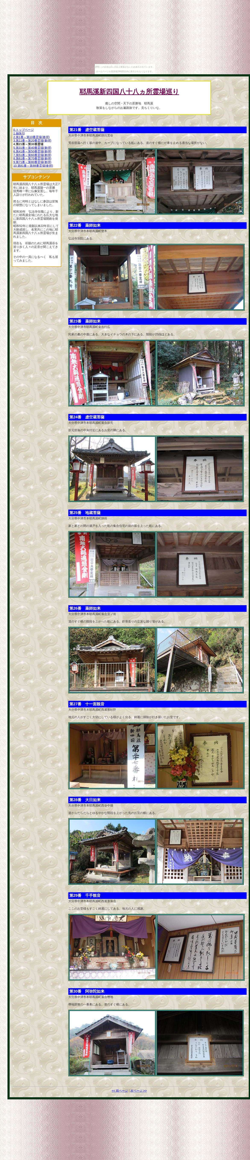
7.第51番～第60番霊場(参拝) (32, 155)
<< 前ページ (120, 1090)
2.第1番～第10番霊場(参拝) (31, 137)
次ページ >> (138, 1090)
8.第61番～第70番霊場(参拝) (32, 158)
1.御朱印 (19, 133)
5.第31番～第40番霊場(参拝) (32, 147)
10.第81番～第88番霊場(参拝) (33, 165)
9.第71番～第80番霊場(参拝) (32, 162)
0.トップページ (23, 129)
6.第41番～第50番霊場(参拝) (32, 151)
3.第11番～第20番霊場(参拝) (32, 140)
